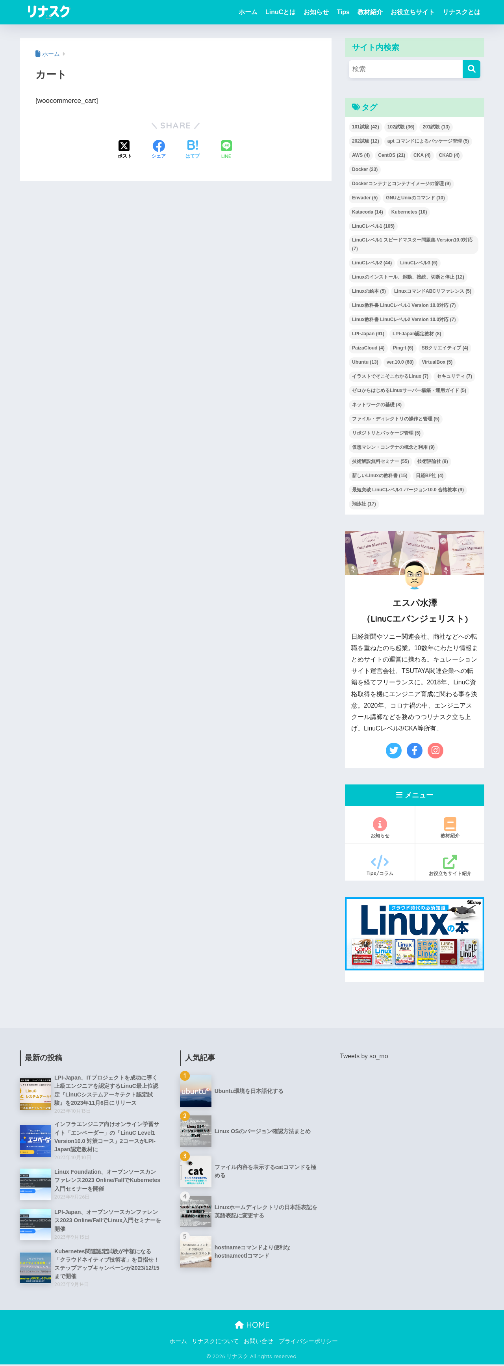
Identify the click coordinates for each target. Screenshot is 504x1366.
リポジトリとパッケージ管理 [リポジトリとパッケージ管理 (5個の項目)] (386, 433)
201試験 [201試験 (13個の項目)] (436, 127)
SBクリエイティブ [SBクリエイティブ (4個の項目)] (445, 348)
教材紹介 (370, 12)
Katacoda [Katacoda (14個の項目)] (367, 212)
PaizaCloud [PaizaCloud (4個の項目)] (368, 348)
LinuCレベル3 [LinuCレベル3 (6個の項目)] (418, 263)
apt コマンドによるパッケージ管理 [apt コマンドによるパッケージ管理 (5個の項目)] (428, 141)
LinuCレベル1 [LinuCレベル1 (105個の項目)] (373, 226)
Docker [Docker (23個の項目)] (365, 169)
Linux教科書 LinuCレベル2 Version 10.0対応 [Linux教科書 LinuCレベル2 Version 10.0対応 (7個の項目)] (404, 319)
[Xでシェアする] (125, 150)
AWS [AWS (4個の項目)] (361, 155)
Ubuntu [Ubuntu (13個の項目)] (365, 362)
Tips (343, 12)
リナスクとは (461, 12)
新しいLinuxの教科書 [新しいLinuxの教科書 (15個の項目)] (380, 475)
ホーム (248, 12)
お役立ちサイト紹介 (450, 865)
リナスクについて (215, 1343)
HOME (252, 1326)
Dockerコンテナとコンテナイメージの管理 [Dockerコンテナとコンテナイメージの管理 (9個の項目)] (401, 183)
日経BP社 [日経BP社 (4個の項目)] (430, 475)
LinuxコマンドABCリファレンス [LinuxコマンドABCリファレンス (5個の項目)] (432, 291)
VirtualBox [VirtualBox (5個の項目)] (437, 362)
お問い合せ (258, 1343)
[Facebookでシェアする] (159, 150)
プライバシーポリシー (308, 1343)
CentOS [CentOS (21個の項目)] (391, 155)
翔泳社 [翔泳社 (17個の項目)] (364, 504)
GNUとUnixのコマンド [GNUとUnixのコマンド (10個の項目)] (415, 198)
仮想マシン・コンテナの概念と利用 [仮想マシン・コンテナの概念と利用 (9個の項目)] (393, 447)
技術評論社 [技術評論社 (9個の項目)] (432, 461)
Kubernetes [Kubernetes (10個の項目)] (409, 212)
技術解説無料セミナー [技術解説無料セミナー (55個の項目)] (380, 461)
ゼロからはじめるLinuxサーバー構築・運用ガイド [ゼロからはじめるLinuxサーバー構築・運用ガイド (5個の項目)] (409, 390)
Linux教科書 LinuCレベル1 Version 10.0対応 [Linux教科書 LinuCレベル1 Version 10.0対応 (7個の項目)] (404, 305)
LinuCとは (280, 12)
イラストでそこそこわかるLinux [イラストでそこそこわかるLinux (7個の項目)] (390, 376)
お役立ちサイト (413, 12)
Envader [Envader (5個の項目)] (365, 198)
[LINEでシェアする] (226, 150)
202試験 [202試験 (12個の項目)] (365, 141)
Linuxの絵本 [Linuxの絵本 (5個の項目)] (369, 291)
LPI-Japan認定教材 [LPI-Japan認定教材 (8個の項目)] (417, 333)
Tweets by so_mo (364, 1056)
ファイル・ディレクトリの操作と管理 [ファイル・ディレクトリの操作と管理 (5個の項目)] (395, 419)
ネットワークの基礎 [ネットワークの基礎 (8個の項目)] (377, 404)
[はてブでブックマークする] (192, 150)
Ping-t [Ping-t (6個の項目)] (403, 348)
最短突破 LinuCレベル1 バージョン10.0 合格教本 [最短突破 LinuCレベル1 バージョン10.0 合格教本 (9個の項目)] (408, 490)
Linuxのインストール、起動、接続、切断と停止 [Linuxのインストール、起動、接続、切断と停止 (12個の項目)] (408, 277)
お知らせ (316, 12)
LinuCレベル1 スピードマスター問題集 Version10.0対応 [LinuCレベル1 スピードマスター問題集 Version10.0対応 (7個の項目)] (412, 244)
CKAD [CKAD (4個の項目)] (449, 155)
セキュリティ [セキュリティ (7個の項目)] (454, 376)
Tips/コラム (380, 865)
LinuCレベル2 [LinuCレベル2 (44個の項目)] (372, 263)
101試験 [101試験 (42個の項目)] (365, 127)
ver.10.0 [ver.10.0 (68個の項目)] (400, 362)
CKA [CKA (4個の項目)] (422, 155)
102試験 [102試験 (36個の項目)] (401, 127)
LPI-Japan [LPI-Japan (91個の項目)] (368, 333)
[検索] (471, 69)
